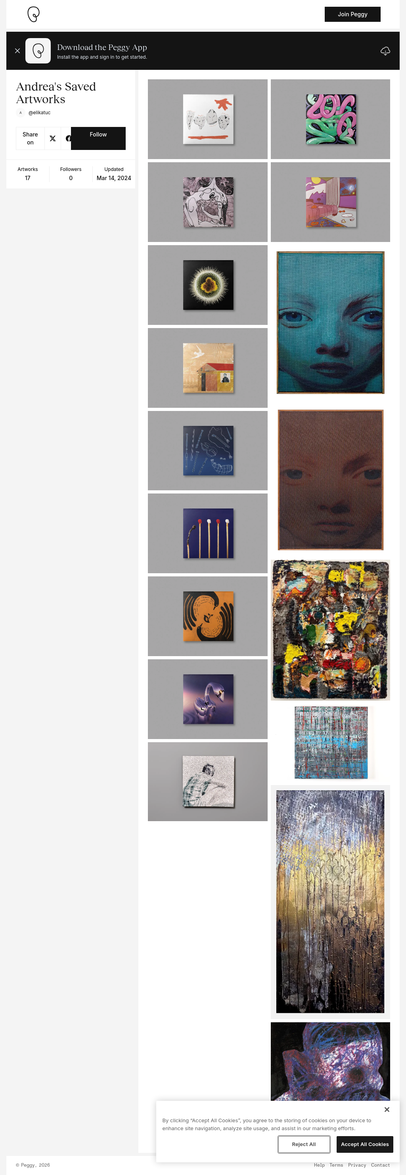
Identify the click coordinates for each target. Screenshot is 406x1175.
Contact (380, 1165)
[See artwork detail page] (207, 119)
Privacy (357, 1165)
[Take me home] (33, 14)
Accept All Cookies (365, 1144)
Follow (98, 134)
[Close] (387, 1109)
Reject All (304, 1144)
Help (319, 1165)
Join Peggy (353, 14)
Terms (336, 1165)
